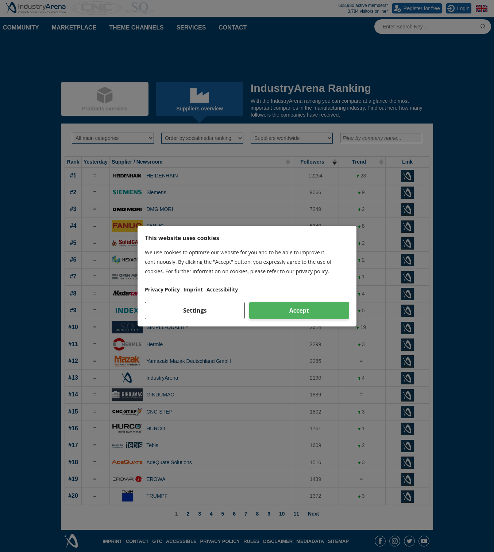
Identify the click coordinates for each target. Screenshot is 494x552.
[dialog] (247, 276)
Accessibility (222, 289)
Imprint (193, 289)
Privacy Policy (162, 289)
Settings (195, 310)
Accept (299, 310)
